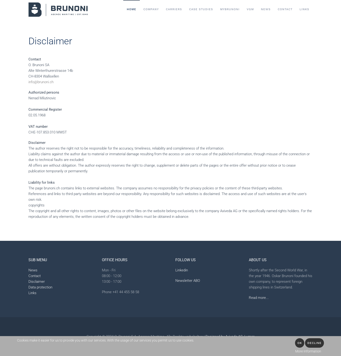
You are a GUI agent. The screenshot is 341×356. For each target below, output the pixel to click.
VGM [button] (250, 9)
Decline (314, 343)
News (266, 9)
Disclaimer (36, 281)
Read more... (259, 298)
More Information (308, 351)
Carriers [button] (174, 9)
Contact (34, 276)
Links (304, 9)
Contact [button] (285, 9)
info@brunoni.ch (41, 82)
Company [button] (151, 9)
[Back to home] (58, 9)
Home (131, 9)
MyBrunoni (230, 9)
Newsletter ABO (187, 280)
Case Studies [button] (201, 9)
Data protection (40, 287)
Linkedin (181, 270)
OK (299, 343)
